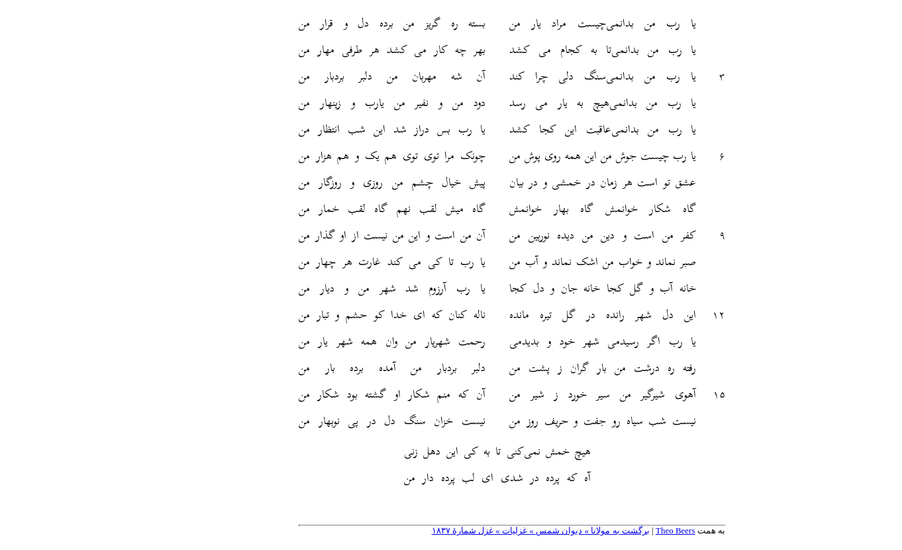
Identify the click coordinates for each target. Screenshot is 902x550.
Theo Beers (614, 530)
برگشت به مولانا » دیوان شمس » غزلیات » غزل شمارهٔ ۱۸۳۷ (480, 530)
